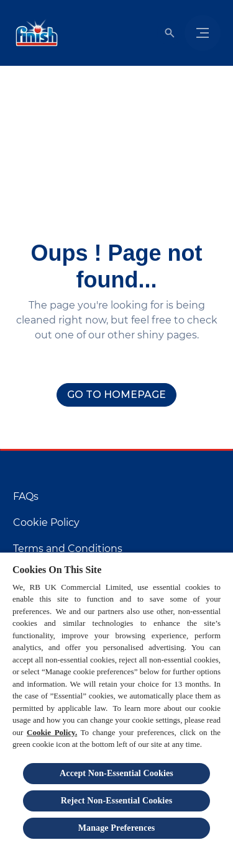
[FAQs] (25, 497)
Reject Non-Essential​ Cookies (117, 800)
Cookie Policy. (52, 732)
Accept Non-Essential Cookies (116, 773)
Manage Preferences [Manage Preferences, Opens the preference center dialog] (116, 828)
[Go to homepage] (116, 395)
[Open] (169, 32)
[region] (116, 698)
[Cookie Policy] (46, 523)
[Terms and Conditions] (67, 549)
